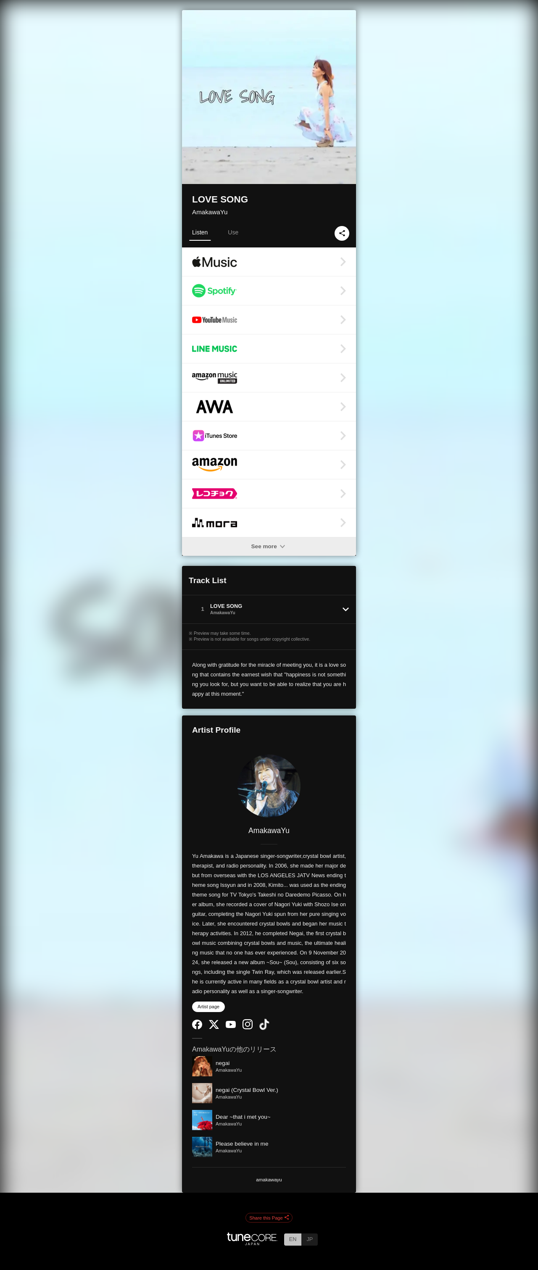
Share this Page (269, 1217)
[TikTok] (264, 1028)
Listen (200, 232)
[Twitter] (214, 1027)
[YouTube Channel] (231, 1026)
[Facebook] (197, 1027)
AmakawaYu (209, 212)
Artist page (208, 1006)
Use (233, 232)
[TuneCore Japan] (252, 1242)
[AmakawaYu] (269, 786)
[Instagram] (248, 1027)
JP (309, 1239)
